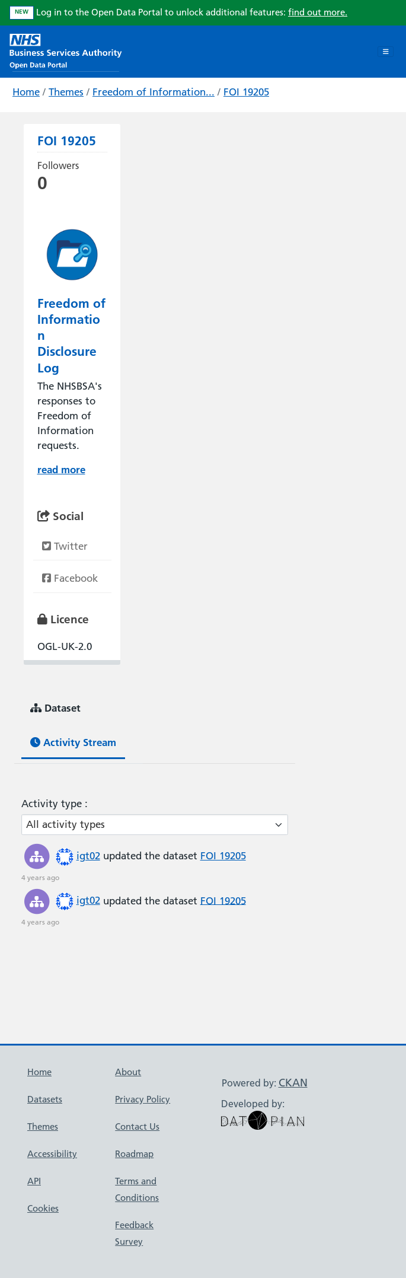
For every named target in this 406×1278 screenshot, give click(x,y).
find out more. (317, 12)
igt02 (88, 856)
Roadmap (134, 1153)
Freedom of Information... (153, 92)
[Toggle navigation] (386, 51)
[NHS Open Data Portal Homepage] (65, 50)
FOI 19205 (246, 92)
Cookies (43, 1208)
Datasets (44, 1099)
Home (26, 92)
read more (61, 469)
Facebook (70, 578)
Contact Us (137, 1126)
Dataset (55, 708)
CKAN (293, 1082)
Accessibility (52, 1153)
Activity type (53, 803)
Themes (66, 92)
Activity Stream (73, 742)
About (128, 1072)
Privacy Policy (142, 1099)
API (34, 1181)
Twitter (65, 546)
